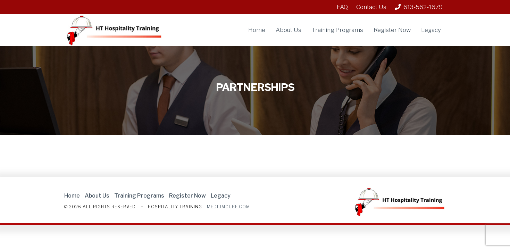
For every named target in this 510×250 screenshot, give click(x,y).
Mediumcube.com (228, 206)
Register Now (392, 29)
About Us (288, 29)
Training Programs (337, 29)
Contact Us (371, 6)
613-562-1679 (419, 6)
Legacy (431, 29)
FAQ (342, 6)
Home (256, 29)
